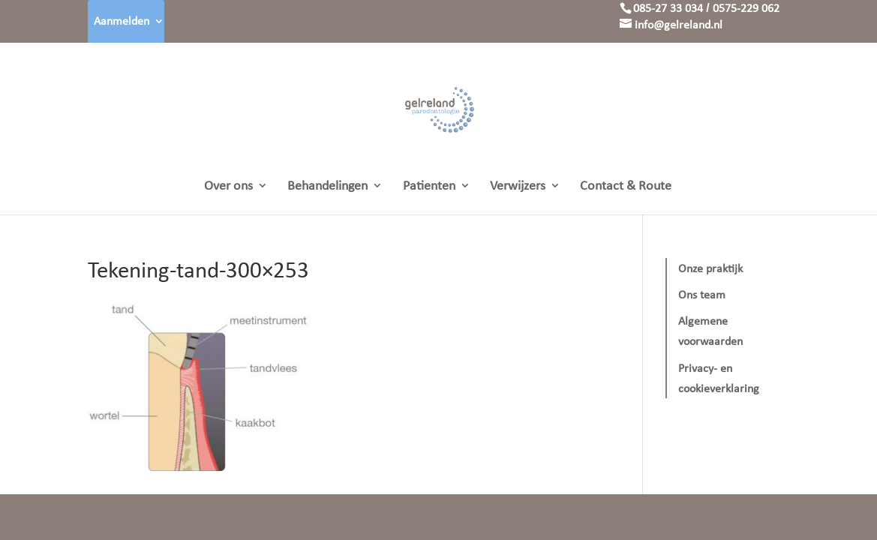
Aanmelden (121, 21)
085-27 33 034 (668, 8)
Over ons (228, 187)
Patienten (429, 187)
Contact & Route (625, 187)
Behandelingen (327, 187)
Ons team (701, 294)
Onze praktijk (710, 268)
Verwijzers (517, 187)
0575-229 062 (746, 8)
